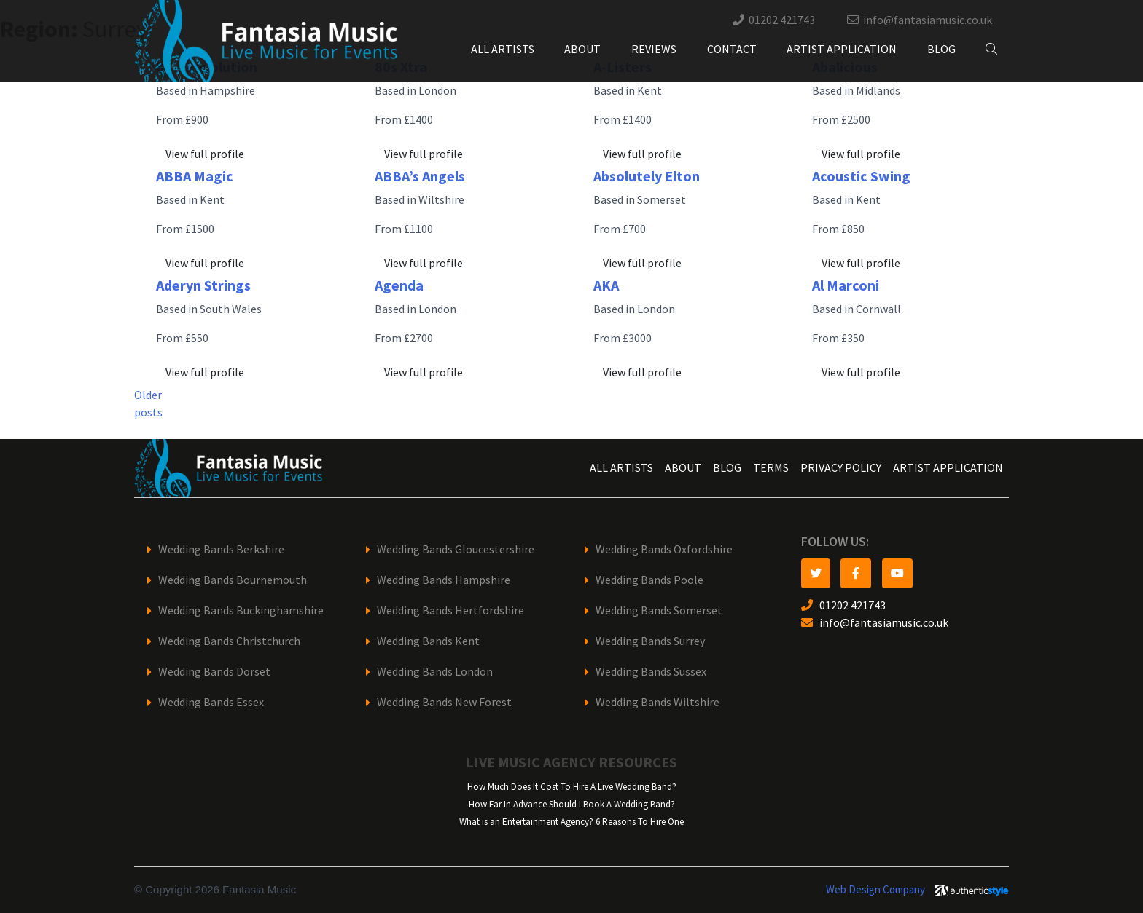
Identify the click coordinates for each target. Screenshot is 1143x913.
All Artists (502, 49)
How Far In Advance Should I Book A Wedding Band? (572, 804)
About (582, 49)
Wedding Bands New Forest (444, 702)
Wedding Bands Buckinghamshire (241, 610)
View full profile (204, 154)
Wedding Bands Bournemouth (232, 580)
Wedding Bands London (435, 671)
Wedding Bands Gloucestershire (455, 549)
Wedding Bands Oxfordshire (664, 549)
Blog (941, 49)
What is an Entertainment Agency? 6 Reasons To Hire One (571, 821)
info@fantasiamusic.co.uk (927, 20)
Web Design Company (875, 889)
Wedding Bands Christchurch (229, 641)
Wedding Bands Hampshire (443, 580)
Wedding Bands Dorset (214, 671)
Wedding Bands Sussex (651, 671)
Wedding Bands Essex (211, 702)
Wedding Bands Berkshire (221, 549)
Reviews (653, 49)
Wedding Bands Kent (428, 641)
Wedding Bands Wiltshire (657, 702)
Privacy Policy (840, 467)
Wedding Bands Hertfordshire (450, 610)
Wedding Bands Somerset (659, 610)
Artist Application (842, 49)
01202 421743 (782, 20)
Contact (732, 49)
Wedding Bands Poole (649, 580)
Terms (771, 467)
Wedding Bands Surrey (650, 641)
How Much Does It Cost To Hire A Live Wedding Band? (571, 786)
